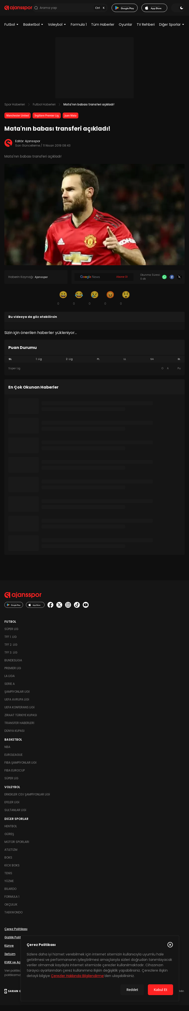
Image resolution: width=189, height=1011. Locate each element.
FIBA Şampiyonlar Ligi (20, 768)
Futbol (11, 30)
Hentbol (10, 832)
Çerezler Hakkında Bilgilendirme (77, 975)
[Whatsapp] (164, 283)
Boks (8, 863)
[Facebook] (172, 283)
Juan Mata (70, 121)
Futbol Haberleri (44, 110)
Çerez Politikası (15, 935)
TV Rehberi (146, 30)
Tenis (8, 879)
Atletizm (10, 855)
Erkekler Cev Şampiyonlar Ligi (27, 800)
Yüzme (9, 887)
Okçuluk (10, 910)
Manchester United (17, 121)
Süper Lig (11, 635)
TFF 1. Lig (10, 643)
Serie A (9, 690)
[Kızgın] (110, 304)
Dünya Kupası (14, 737)
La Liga (9, 682)
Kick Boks (12, 871)
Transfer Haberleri (19, 729)
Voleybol (57, 30)
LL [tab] (125, 365)
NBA (7, 753)
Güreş (9, 840)
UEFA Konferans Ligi (19, 713)
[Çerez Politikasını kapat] (170, 945)
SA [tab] (152, 365)
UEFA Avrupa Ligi (16, 705)
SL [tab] (10, 365)
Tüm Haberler (102, 30)
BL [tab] (179, 365)
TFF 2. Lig (10, 650)
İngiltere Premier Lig (47, 121)
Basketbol (33, 30)
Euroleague (13, 760)
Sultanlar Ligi (15, 816)
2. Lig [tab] (69, 365)
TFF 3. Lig (10, 658)
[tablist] (94, 365)
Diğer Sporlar (172, 30)
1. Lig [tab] (39, 365)
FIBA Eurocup (14, 776)
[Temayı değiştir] (178, 10)
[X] (179, 283)
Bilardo (10, 895)
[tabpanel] (94, 374)
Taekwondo (13, 918)
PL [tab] (98, 365)
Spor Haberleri (14, 110)
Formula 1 (79, 30)
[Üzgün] (94, 304)
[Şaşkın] (126, 304)
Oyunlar (125, 30)
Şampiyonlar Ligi (17, 697)
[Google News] (103, 283)
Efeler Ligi (11, 808)
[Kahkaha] (79, 304)
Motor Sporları (16, 848)
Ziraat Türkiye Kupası (20, 721)
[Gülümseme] (63, 304)
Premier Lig (12, 674)
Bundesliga (13, 666)
